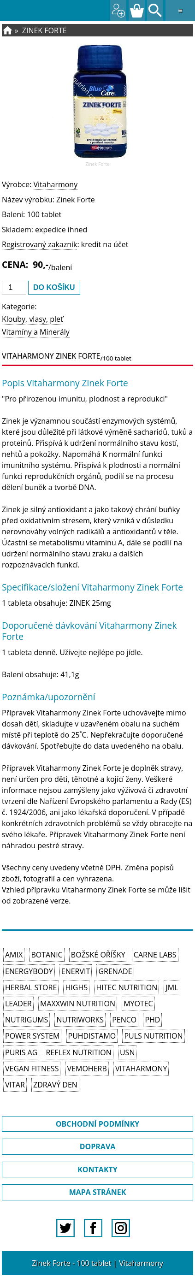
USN (127, 1052)
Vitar (15, 1085)
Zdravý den (55, 1085)
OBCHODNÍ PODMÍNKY (98, 1124)
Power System (32, 1036)
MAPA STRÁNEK (97, 1192)
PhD (152, 1020)
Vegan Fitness (32, 1068)
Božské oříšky (98, 955)
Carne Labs (155, 955)
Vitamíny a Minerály (36, 332)
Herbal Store (31, 987)
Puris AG (21, 1052)
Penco (124, 1020)
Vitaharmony (56, 184)
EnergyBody (29, 971)
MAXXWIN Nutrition (77, 1003)
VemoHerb (87, 1068)
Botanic (46, 955)
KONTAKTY (97, 1169)
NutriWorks (80, 1020)
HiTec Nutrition (126, 987)
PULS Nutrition (153, 1036)
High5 (76, 987)
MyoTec (138, 1003)
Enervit (75, 971)
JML (171, 987)
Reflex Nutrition (78, 1052)
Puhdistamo (92, 1036)
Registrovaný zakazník (39, 244)
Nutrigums (26, 1020)
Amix (14, 955)
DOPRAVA (98, 1146)
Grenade (115, 971)
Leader (18, 1003)
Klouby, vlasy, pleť (32, 319)
